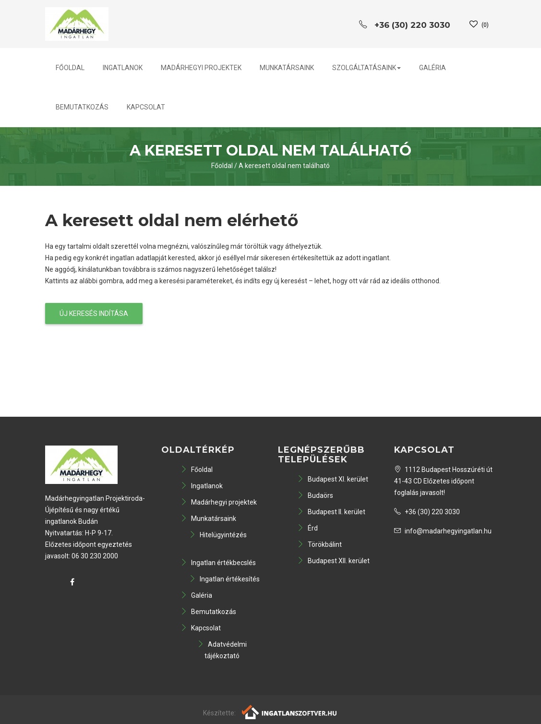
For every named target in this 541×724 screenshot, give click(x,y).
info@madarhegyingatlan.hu (443, 531)
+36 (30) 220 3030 (427, 512)
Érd (307, 528)
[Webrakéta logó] (289, 711)
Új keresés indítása (94, 313)
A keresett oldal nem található (284, 165)
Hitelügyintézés (218, 535)
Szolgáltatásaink (366, 68)
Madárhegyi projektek (201, 68)
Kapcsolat (146, 107)
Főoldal (70, 68)
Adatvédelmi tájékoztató (222, 650)
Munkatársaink (287, 68)
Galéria (432, 68)
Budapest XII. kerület (333, 561)
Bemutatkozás (82, 107)
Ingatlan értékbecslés (218, 563)
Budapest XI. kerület (332, 479)
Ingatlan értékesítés (224, 579)
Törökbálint (319, 544)
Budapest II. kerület (331, 512)
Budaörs (315, 495)
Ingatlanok (123, 68)
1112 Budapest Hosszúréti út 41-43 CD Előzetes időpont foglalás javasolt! (443, 481)
